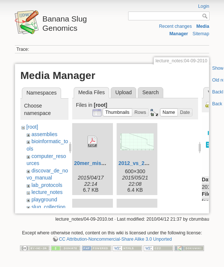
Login (203, 6)
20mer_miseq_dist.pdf (101, 163)
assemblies (44, 134)
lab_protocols (46, 185)
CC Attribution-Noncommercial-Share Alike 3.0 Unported (115, 237)
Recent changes (175, 26)
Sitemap (201, 33)
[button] (117, 112)
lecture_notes (47, 192)
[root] (32, 127)
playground (44, 199)
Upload (124, 92)
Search (150, 92)
